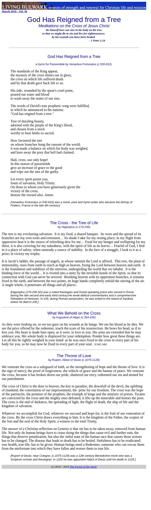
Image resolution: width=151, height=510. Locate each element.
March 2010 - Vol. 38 (14, 11)
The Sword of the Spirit (83, 466)
